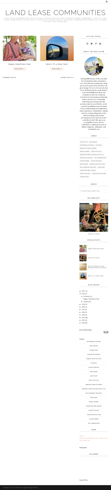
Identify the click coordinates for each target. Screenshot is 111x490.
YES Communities (100, 157)
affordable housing (87, 145)
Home (81, 436)
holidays (99, 145)
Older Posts (66, 77)
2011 (83, 323)
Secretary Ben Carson (88, 170)
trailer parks (84, 161)
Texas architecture (99, 173)
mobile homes (85, 151)
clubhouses (84, 176)
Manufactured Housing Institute (92, 154)
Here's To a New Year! (57, 64)
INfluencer (93, 142)
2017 (83, 309)
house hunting (96, 161)
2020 (83, 304)
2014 (83, 315)
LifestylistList (96, 151)
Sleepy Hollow (85, 173)
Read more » (19, 69)
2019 (83, 307)
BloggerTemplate (33, 487)
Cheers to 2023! (93, 234)
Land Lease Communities (55, 13)
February (86, 296)
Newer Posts (10, 77)
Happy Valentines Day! (19, 64)
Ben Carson (84, 164)
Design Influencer (86, 157)
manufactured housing (88, 148)
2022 (83, 291)
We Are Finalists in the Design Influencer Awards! (97, 266)
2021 (83, 294)
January (86, 302)
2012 (83, 320)
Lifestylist (84, 142)
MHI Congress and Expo (88, 167)
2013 (83, 317)
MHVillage (101, 167)
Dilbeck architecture (97, 164)
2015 (83, 312)
